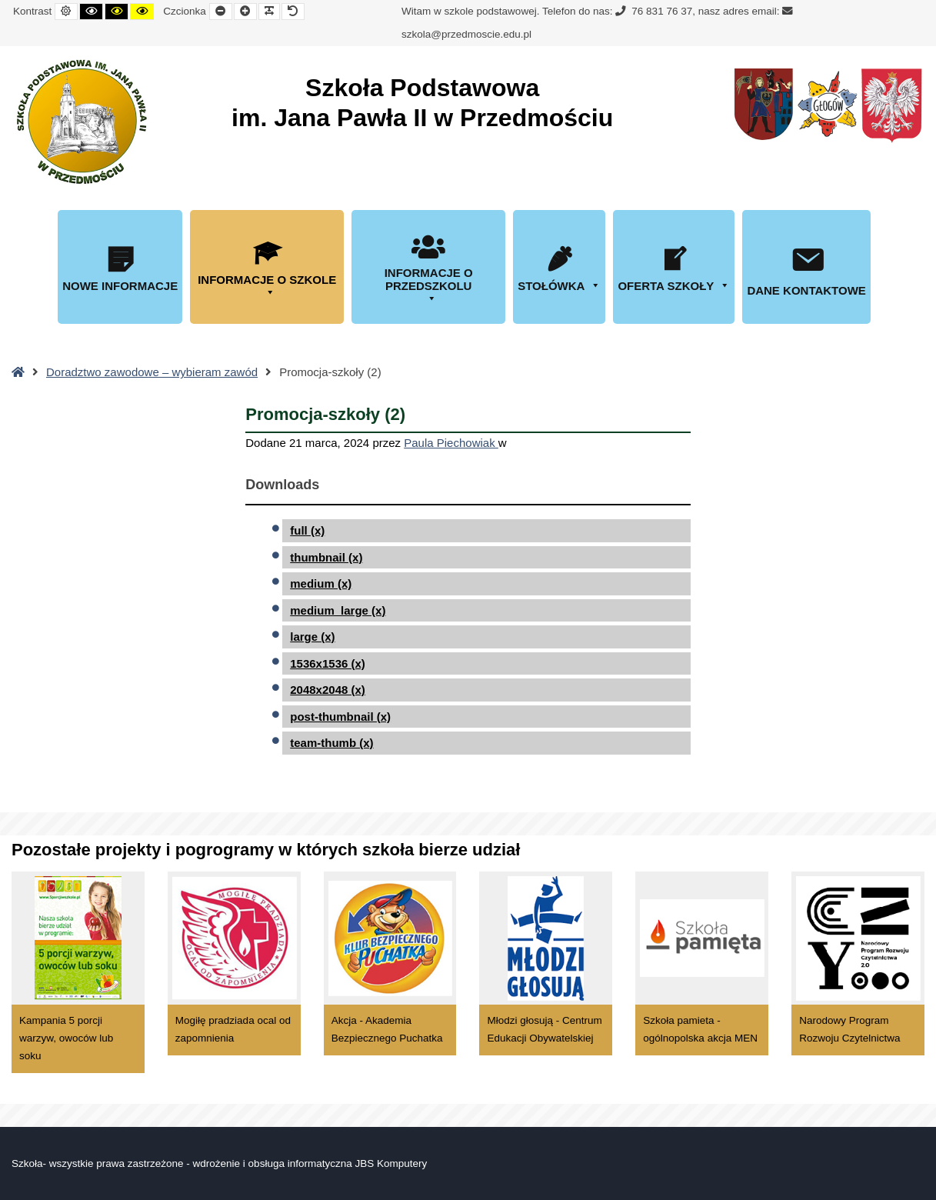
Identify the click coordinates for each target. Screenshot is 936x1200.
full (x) (307, 530)
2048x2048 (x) (327, 689)
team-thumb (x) (331, 742)
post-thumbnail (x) (340, 716)
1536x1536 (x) (327, 663)
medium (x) (320, 583)
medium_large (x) (337, 610)
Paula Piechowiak (451, 442)
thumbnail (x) (326, 557)
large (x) (312, 636)
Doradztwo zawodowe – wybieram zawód (152, 371)
